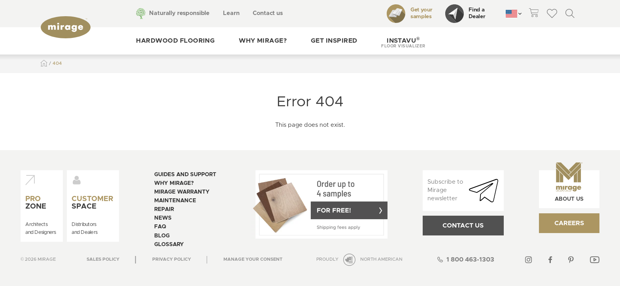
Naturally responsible (179, 13)
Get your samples (409, 13)
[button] (403, 41)
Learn (231, 13)
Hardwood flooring (175, 41)
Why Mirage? (263, 41)
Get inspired (334, 41)
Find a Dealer (465, 13)
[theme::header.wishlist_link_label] (552, 13)
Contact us (268, 13)
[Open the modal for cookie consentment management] (252, 259)
